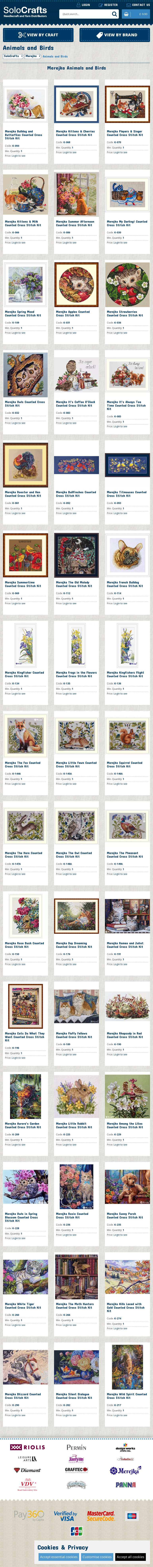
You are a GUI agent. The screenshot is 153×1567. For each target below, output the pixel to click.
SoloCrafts (11, 56)
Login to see (18, 155)
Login (83, 5)
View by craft (38, 35)
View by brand (116, 35)
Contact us (138, 5)
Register (108, 5)
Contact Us (57, 1546)
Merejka (31, 56)
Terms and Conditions (88, 1546)
